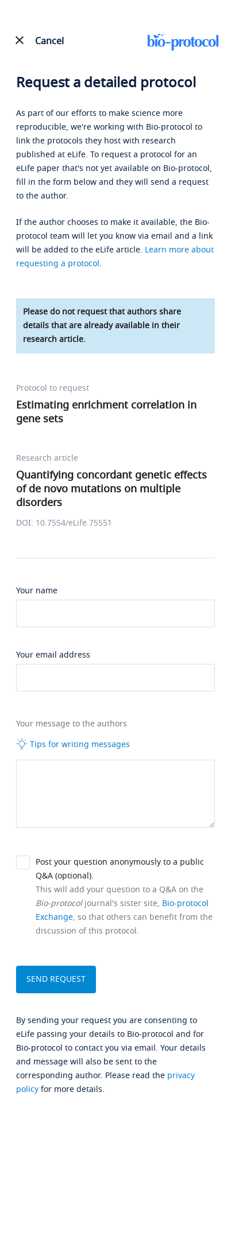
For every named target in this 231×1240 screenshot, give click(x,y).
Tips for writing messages (73, 744)
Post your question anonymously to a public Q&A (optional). (120, 869)
